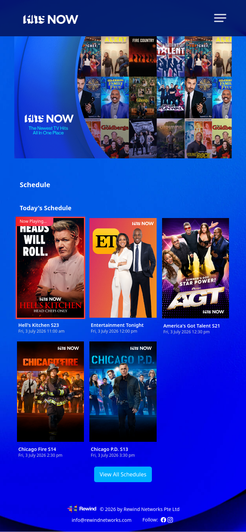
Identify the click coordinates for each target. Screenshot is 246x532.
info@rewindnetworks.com (101, 520)
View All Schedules (123, 474)
